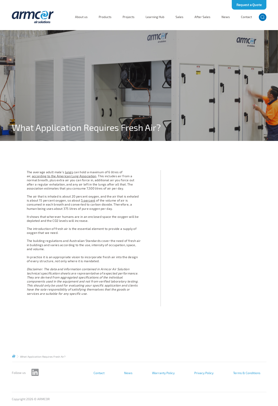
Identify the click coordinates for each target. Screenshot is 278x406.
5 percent (88, 200)
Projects (128, 17)
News (226, 17)
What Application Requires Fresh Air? (42, 356)
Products (105, 17)
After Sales (202, 17)
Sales (179, 17)
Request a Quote (249, 5)
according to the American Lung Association (64, 176)
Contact (246, 17)
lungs (69, 172)
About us (81, 17)
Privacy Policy (203, 373)
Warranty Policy (163, 373)
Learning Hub (155, 17)
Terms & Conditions (246, 373)
